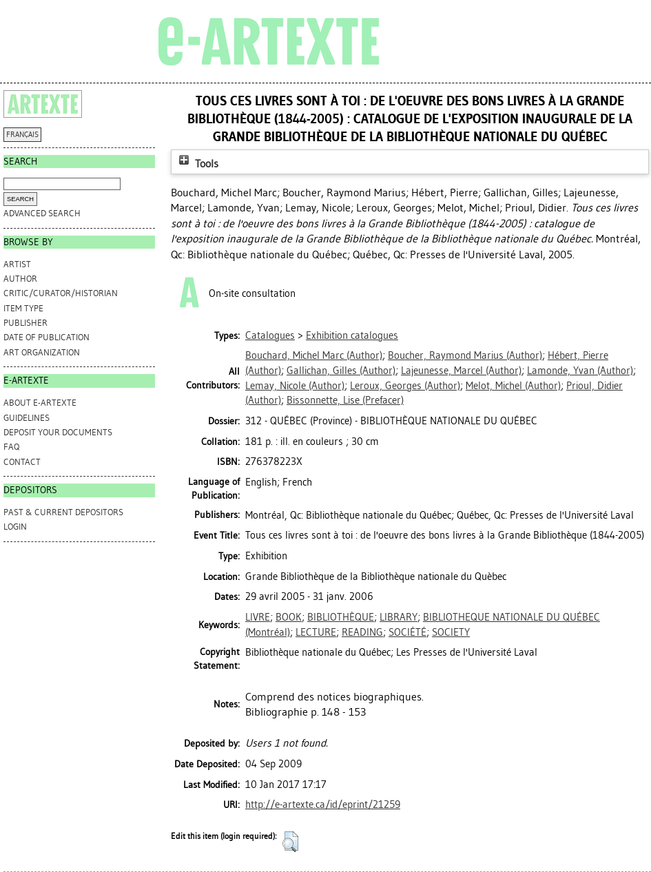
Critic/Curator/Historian (60, 293)
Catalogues (270, 335)
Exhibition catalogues (352, 335)
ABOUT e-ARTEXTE (39, 402)
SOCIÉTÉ (407, 632)
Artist (17, 264)
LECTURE (316, 632)
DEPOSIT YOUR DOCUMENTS (57, 432)
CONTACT (22, 462)
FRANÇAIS (22, 134)
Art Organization (41, 352)
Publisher (25, 323)
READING (362, 632)
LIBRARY (398, 617)
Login (15, 526)
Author (20, 278)
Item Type (23, 308)
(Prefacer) (345, 400)
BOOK (289, 617)
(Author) (313, 355)
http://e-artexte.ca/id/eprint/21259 (322, 804)
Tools (197, 163)
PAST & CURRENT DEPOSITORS (63, 512)
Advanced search (42, 213)
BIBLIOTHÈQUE (340, 617)
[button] (290, 841)
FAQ (11, 447)
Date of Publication (46, 337)
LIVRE (257, 617)
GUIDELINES (26, 418)
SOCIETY (451, 632)
